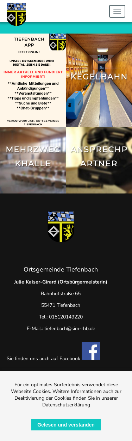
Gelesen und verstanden (66, 425)
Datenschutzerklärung (66, 404)
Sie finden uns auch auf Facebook (53, 358)
